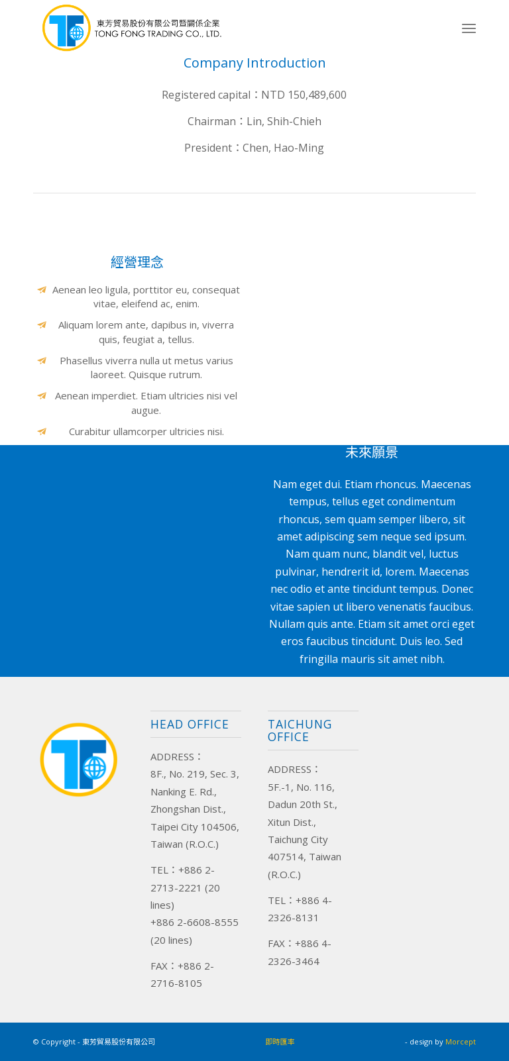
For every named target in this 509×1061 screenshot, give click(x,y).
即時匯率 (280, 1041)
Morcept (460, 1041)
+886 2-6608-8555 (194, 922)
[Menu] (469, 27)
